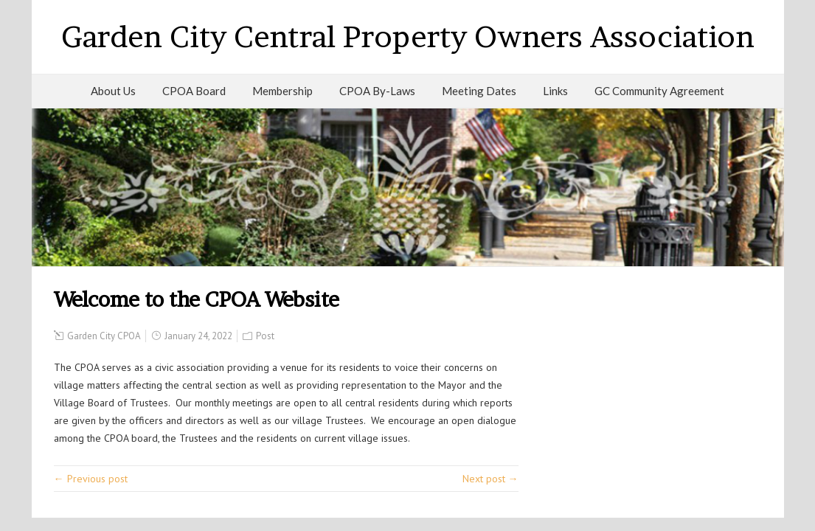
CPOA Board (194, 90)
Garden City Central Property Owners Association (408, 36)
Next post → (490, 478)
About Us (113, 90)
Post (265, 336)
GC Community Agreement (659, 90)
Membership (282, 90)
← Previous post (91, 478)
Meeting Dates (479, 90)
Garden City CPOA (104, 336)
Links (555, 90)
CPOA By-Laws (377, 90)
